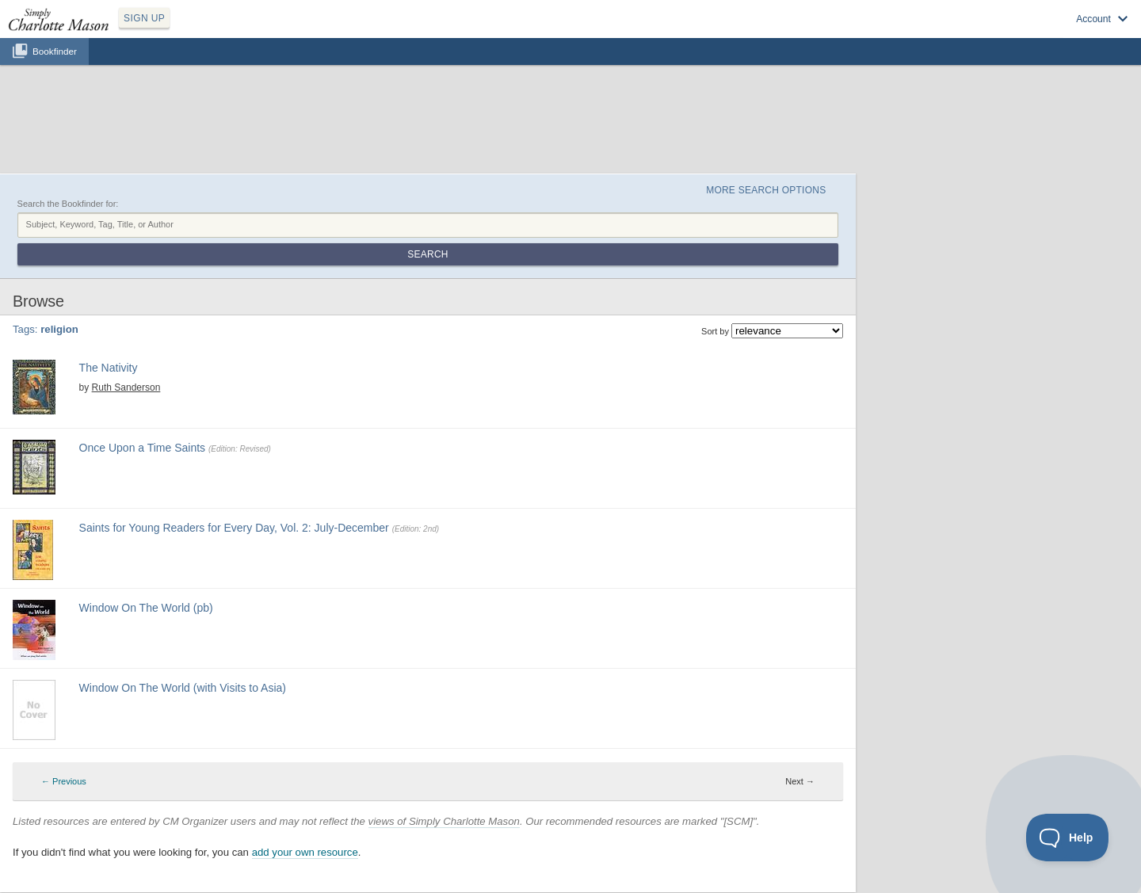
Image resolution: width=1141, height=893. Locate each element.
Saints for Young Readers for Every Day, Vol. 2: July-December (234, 527)
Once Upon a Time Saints (142, 447)
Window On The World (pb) (146, 607)
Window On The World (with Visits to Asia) (182, 687)
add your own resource (305, 852)
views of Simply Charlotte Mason (444, 821)
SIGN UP (144, 18)
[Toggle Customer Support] (1067, 837)
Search (427, 254)
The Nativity (108, 367)
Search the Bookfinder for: (68, 203)
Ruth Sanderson (126, 387)
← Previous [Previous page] (63, 781)
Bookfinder (54, 51)
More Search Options (766, 190)
